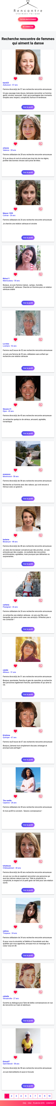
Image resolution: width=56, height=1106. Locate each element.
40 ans (18, 868)
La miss (6, 344)
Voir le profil (28, 107)
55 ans (17, 281)
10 (49, 1096)
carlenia (6, 605)
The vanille (7, 800)
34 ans (14, 933)
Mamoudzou (8, 281)
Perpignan (7, 607)
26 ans (12, 215)
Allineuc (6, 672)
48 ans (15, 542)
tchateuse (7, 866)
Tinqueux (6, 933)
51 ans (13, 672)
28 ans (13, 150)
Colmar (6, 215)
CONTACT (50, 1103)
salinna (6, 931)
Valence (6, 150)
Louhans (6, 346)
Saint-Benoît (8, 1064)
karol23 (6, 83)
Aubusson (7, 85)
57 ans (15, 85)
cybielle (6, 996)
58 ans (16, 476)
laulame (6, 539)
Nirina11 (6, 278)
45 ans (11, 411)
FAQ (24, 1103)
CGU (29, 1103)
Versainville (7, 998)
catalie (5, 670)
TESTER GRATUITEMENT (28, 19)
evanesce (6, 474)
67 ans (13, 737)
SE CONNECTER (28, 27)
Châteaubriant (8, 868)
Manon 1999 (8, 213)
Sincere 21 (7, 409)
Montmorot (7, 476)
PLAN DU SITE (39, 1103)
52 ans (14, 346)
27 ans (16, 998)
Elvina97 (6, 1061)
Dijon (5, 411)
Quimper (6, 737)
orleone (6, 148)
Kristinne (6, 735)
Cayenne (6, 803)
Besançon (7, 542)
